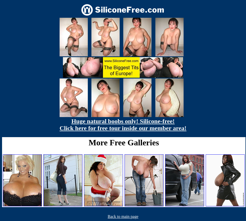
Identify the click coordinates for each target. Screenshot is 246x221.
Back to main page (123, 216)
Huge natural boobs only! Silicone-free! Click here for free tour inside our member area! (123, 124)
